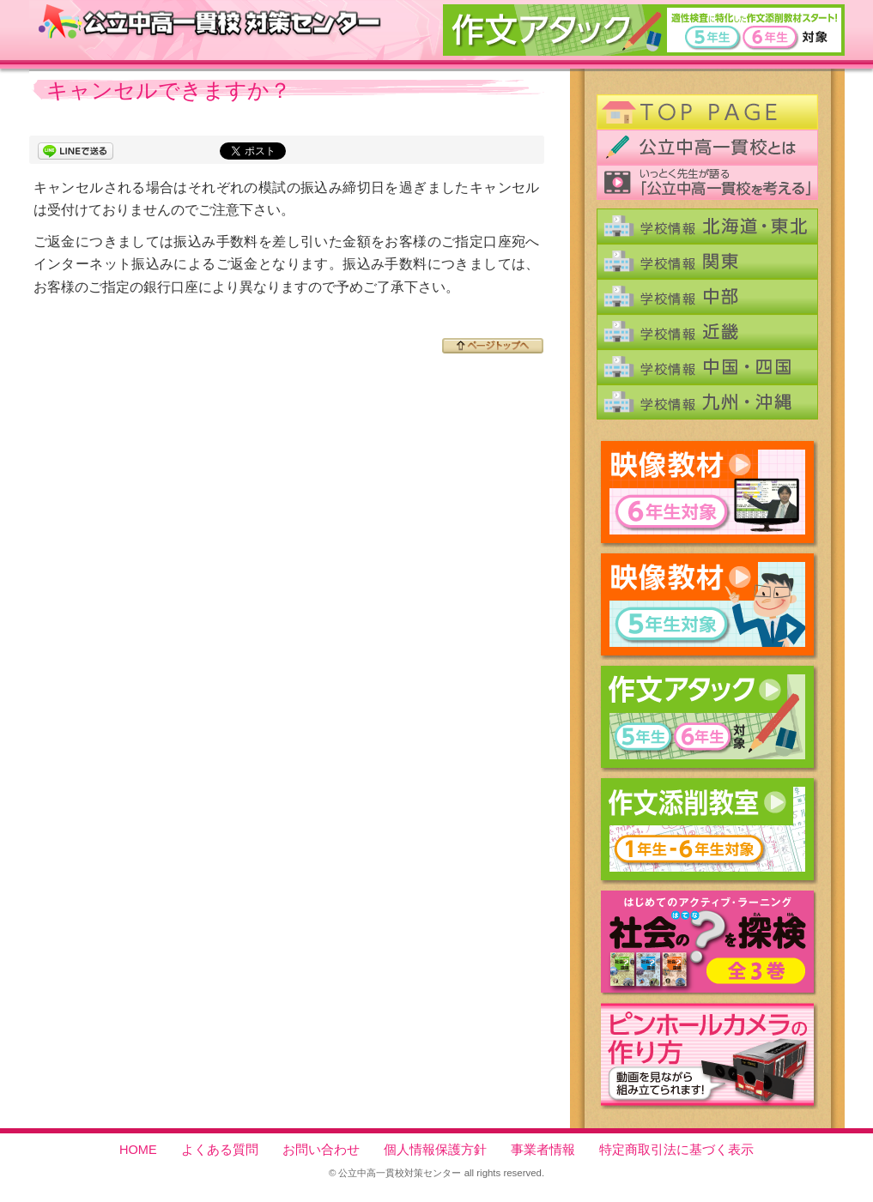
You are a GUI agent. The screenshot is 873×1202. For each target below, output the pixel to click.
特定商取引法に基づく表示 (676, 1150)
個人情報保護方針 (435, 1150)
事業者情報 (543, 1150)
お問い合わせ (321, 1150)
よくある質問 (219, 1150)
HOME (138, 1150)
